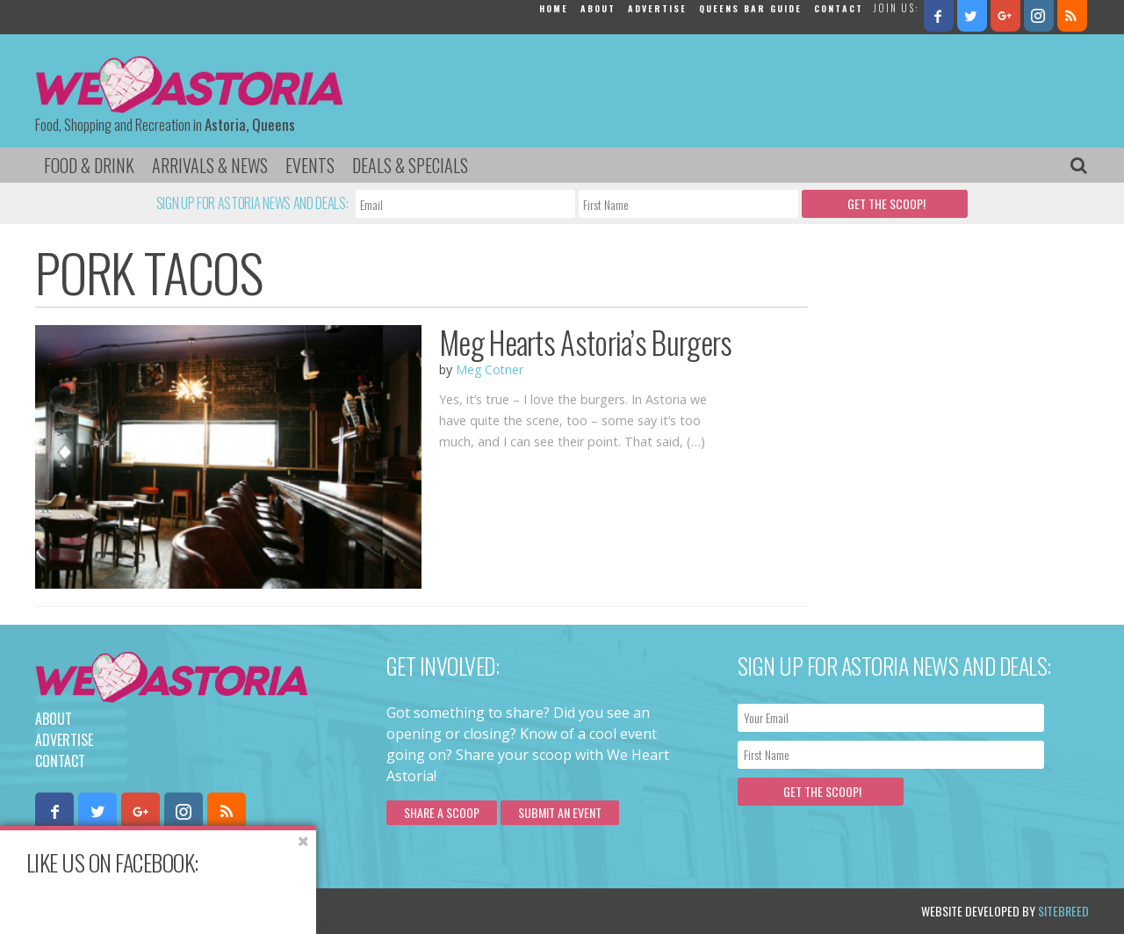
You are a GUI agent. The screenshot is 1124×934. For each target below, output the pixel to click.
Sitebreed (1063, 910)
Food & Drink (89, 165)
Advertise (657, 8)
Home (553, 8)
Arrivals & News (210, 165)
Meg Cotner (489, 369)
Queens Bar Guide (750, 8)
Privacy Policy (213, 910)
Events (310, 165)
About (598, 8)
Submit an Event (560, 812)
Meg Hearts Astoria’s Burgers (585, 342)
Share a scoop (441, 812)
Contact (838, 8)
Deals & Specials (410, 165)
